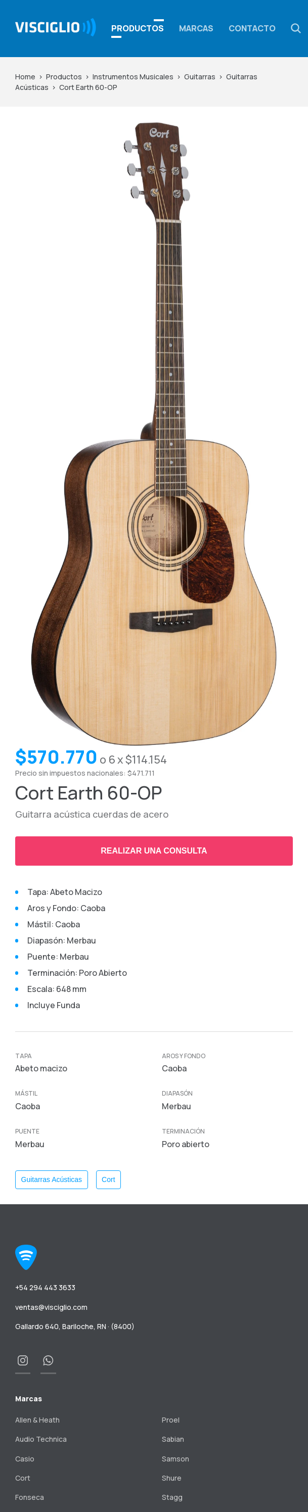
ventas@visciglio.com (51, 1307)
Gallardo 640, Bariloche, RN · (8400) (75, 1326)
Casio (24, 1458)
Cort (108, 1179)
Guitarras (199, 76)
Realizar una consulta (154, 850)
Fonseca (29, 1497)
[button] (296, 28)
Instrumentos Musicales (133, 76)
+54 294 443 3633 (45, 1287)
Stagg (172, 1497)
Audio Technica (41, 1439)
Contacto (252, 28)
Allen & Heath (37, 1420)
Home (25, 76)
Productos (64, 76)
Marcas (196, 28)
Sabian (173, 1439)
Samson (175, 1458)
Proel (171, 1420)
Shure (172, 1478)
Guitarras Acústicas (51, 1179)
